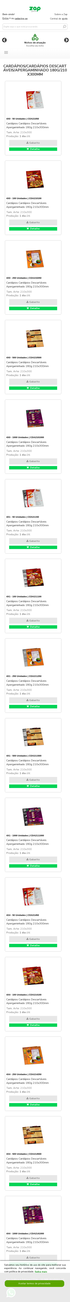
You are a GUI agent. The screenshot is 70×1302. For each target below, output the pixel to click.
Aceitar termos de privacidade (34, 1283)
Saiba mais (41, 1271)
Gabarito (33, 142)
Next (66, 40)
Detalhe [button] (33, 149)
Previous (4, 40)
